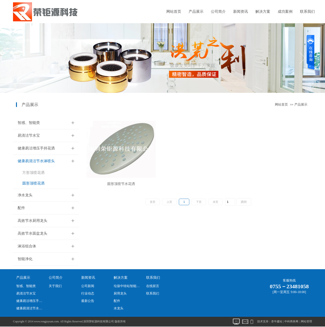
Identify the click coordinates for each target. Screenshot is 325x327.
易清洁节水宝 (29, 135)
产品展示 (196, 11)
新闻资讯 (240, 11)
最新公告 (87, 301)
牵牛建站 (276, 321)
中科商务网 (291, 321)
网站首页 (173, 11)
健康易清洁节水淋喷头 (36, 161)
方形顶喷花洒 (33, 173)
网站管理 (306, 321)
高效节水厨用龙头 (32, 221)
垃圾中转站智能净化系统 (128, 286)
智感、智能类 (29, 123)
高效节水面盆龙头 (32, 233)
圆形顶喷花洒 (33, 183)
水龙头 (118, 308)
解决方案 (262, 11)
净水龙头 (25, 195)
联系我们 (307, 11)
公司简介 (218, 11)
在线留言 (152, 286)
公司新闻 (87, 286)
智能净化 (25, 259)
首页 (152, 202)
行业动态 (87, 293)
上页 (169, 202)
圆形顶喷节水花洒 (121, 184)
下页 (199, 202)
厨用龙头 (120, 293)
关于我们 (55, 286)
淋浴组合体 (27, 246)
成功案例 (285, 11)
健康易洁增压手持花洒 (36, 148)
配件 (21, 208)
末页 (215, 202)
